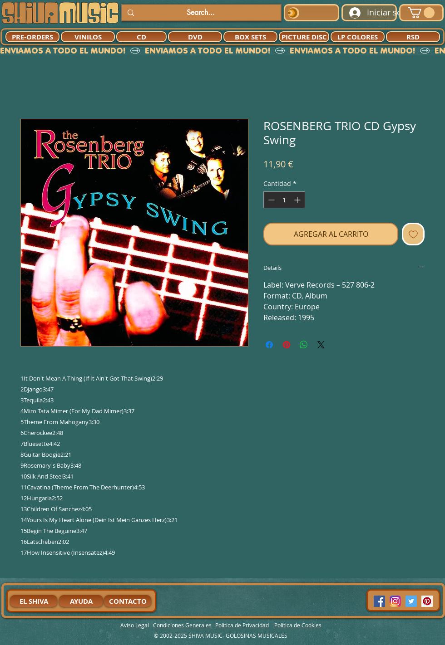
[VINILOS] (88, 36)
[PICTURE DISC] (304, 36)
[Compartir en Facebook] (269, 344)
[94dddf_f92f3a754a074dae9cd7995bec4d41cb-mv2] (395, 601)
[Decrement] (270, 200)
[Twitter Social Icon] (411, 601)
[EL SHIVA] (33, 601)
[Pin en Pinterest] (286, 344)
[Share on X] (321, 344)
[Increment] (298, 200)
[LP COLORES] (358, 36)
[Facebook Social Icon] (379, 601)
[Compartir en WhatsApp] (303, 344)
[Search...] (200, 12)
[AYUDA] (81, 601)
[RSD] (413, 36)
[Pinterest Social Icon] (427, 601)
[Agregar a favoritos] (413, 234)
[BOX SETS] (250, 36)
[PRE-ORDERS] (32, 36)
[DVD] (195, 36)
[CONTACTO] (127, 601)
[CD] (141, 36)
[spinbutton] (284, 200)
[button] (421, 12)
